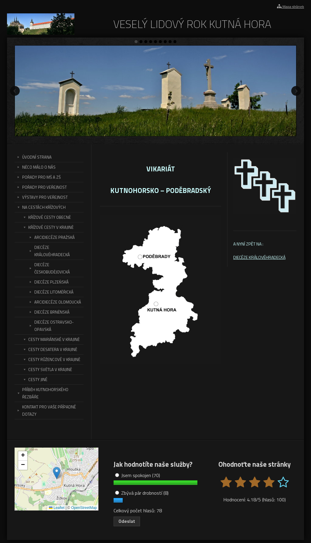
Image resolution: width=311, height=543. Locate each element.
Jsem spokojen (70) (137, 475)
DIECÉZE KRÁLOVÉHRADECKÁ (259, 257)
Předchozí (15, 91)
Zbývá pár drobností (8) (142, 493)
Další (296, 91)
